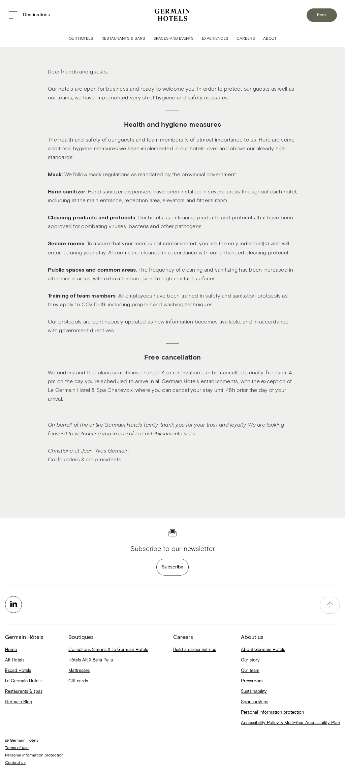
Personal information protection (272, 712)
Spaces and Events (173, 39)
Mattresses (79, 671)
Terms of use (17, 748)
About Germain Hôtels (263, 650)
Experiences (215, 39)
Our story (250, 660)
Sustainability (254, 691)
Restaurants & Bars (123, 39)
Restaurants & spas (23, 691)
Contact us (15, 763)
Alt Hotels (14, 660)
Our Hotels (81, 39)
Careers (246, 39)
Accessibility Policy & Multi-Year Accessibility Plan (290, 723)
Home (11, 650)
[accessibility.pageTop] (330, 605)
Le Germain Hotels (23, 681)
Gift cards (78, 681)
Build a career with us (194, 650)
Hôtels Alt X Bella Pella (90, 660)
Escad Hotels (18, 671)
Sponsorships (254, 702)
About (270, 39)
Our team (250, 671)
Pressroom (252, 681)
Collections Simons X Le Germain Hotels (108, 650)
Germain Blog (18, 702)
